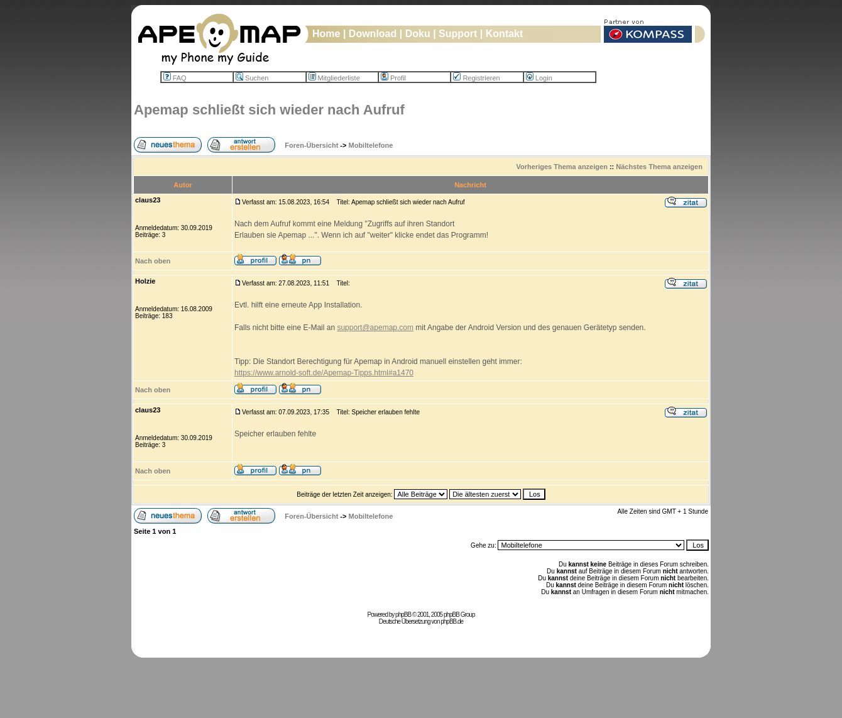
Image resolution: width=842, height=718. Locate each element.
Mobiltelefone (371, 145)
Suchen (252, 78)
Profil (393, 78)
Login (539, 78)
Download (372, 33)
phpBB (403, 614)
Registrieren (476, 78)
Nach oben (152, 261)
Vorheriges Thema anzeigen (562, 166)
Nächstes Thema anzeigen (659, 166)
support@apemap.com (375, 327)
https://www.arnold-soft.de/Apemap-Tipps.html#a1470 (323, 372)
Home (326, 33)
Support (458, 33)
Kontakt (504, 33)
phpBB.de (451, 621)
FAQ (175, 78)
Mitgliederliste (334, 78)
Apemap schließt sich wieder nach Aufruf (269, 110)
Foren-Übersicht (311, 145)
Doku (417, 33)
